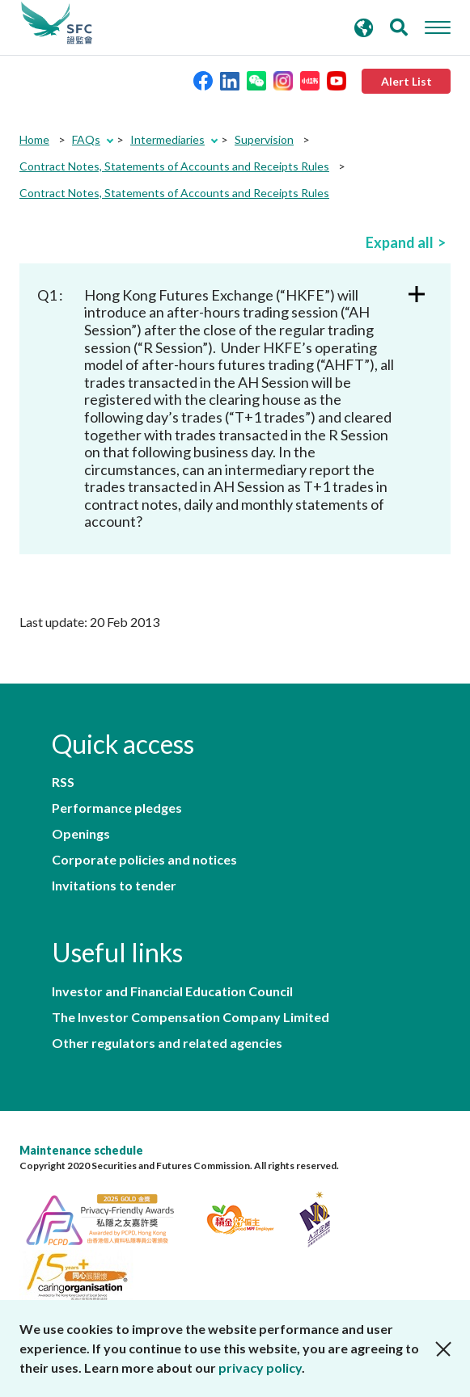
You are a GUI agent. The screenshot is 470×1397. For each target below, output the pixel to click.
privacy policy (260, 1367)
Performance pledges (117, 808)
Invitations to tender (114, 885)
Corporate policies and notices (144, 859)
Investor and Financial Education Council (172, 991)
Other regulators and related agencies (167, 1043)
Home (34, 139)
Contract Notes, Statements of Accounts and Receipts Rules (174, 166)
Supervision (264, 139)
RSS (63, 782)
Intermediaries (167, 139)
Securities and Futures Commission (56, 23)
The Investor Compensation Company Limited (190, 1017)
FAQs (86, 139)
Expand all (400, 242)
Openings (81, 833)
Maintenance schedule (81, 1150)
